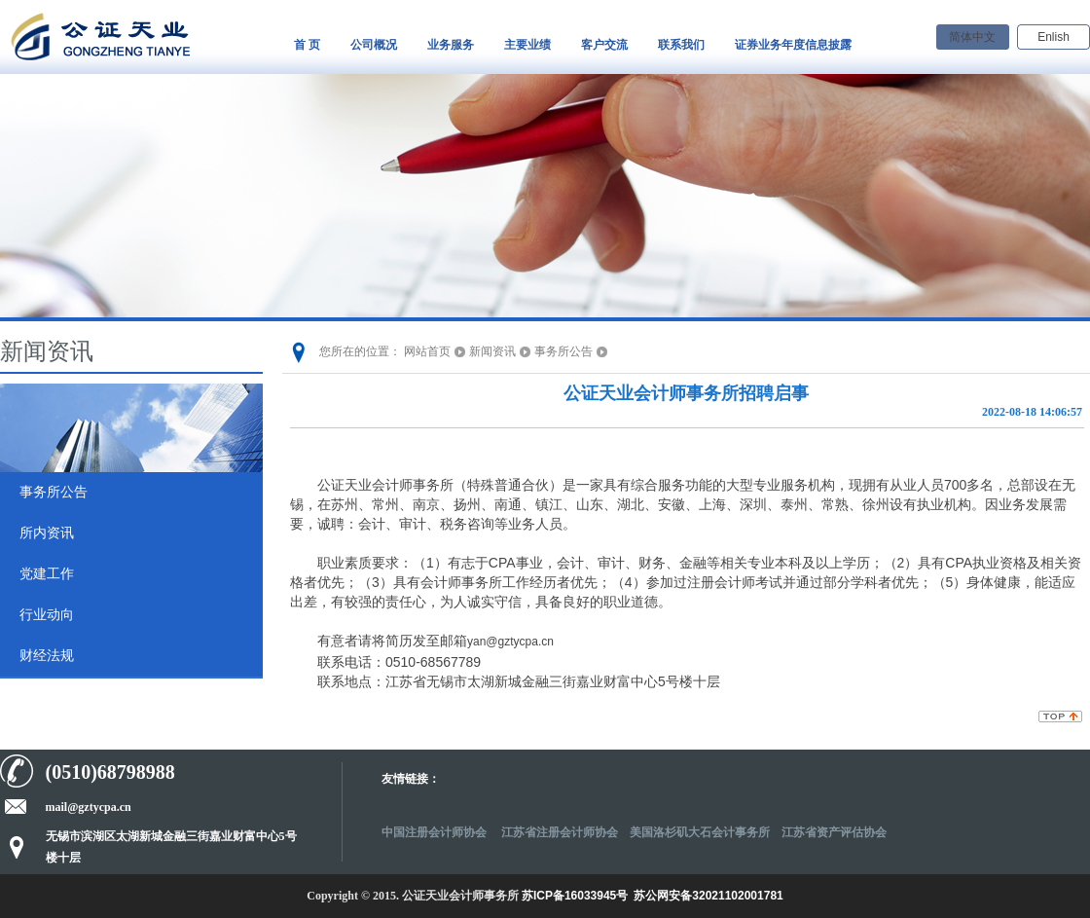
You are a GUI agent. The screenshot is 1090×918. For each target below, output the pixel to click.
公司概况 (373, 45)
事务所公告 (53, 492)
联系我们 (681, 45)
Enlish (1053, 37)
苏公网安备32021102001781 (708, 895)
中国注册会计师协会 (436, 832)
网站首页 (427, 351)
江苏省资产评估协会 (834, 832)
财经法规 (46, 655)
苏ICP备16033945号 (575, 895)
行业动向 (46, 614)
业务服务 (450, 45)
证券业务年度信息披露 (793, 45)
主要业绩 (527, 45)
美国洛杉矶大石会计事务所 (700, 832)
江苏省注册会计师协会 (559, 832)
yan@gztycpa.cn (510, 641)
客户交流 (604, 45)
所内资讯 (46, 533)
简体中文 (972, 37)
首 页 (307, 45)
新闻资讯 (492, 351)
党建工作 (46, 574)
